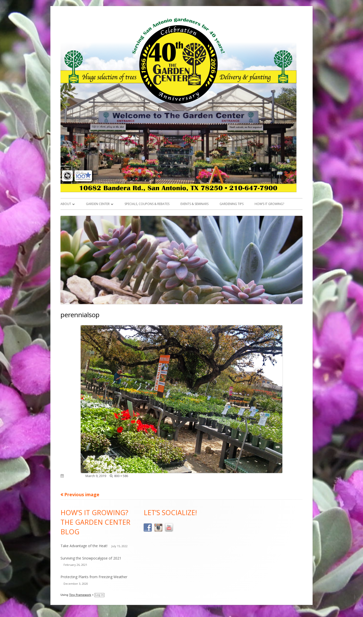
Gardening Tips (232, 204)
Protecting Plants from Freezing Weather (93, 576)
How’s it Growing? (269, 204)
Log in (99, 595)
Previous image (81, 494)
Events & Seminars (194, 204)
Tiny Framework (80, 595)
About (65, 204)
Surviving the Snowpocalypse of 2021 (90, 558)
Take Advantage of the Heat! (83, 545)
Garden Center (98, 204)
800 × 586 (121, 476)
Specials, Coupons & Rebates (147, 204)
